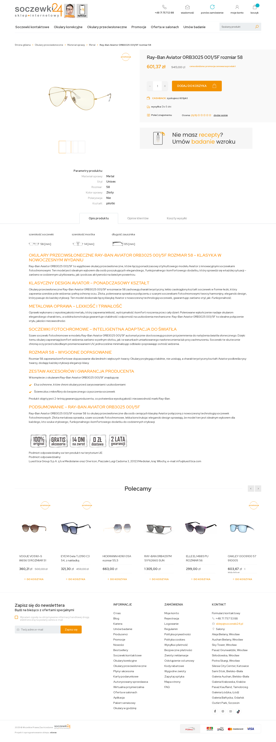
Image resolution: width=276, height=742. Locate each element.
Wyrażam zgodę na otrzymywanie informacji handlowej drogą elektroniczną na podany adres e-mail (54, 618)
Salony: (220, 629)
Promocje (139, 27)
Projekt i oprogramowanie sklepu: (36, 732)
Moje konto (171, 613)
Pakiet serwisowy (124, 703)
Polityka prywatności (177, 634)
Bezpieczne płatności (178, 650)
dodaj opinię (221, 115)
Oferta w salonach (164, 27)
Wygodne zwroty (175, 671)
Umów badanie (194, 27)
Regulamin (171, 629)
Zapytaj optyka (174, 676)
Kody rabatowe (174, 666)
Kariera (117, 624)
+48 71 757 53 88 (226, 618)
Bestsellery (120, 650)
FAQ (167, 687)
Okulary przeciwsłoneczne (107, 27)
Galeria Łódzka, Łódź (225, 692)
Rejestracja (171, 618)
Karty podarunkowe (126, 676)
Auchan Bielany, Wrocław (227, 639)
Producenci (120, 634)
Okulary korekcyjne (68, 27)
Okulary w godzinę (124, 708)
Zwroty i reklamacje (176, 655)
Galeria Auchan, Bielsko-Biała (230, 676)
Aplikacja (119, 697)
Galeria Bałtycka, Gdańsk (228, 697)
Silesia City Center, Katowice (230, 666)
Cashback (159, 98)
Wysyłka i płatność (176, 645)
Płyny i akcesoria (123, 671)
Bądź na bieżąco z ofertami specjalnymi (44, 607)
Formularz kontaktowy (226, 613)
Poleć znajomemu (159, 115)
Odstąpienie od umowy (179, 661)
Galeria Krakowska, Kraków (229, 682)
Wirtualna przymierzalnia (128, 687)
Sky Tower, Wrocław (224, 645)
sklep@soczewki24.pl (229, 624)
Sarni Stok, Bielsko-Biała (227, 671)
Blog (116, 618)
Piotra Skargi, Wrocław (226, 661)
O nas (117, 613)
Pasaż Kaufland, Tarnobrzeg (230, 687)
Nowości (118, 645)
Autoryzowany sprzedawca (130, 682)
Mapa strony (172, 682)
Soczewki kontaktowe (32, 27)
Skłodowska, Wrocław (225, 655)
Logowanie (171, 624)
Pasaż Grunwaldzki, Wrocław (229, 650)
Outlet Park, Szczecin (226, 703)
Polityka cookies (174, 639)
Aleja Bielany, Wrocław (226, 634)
